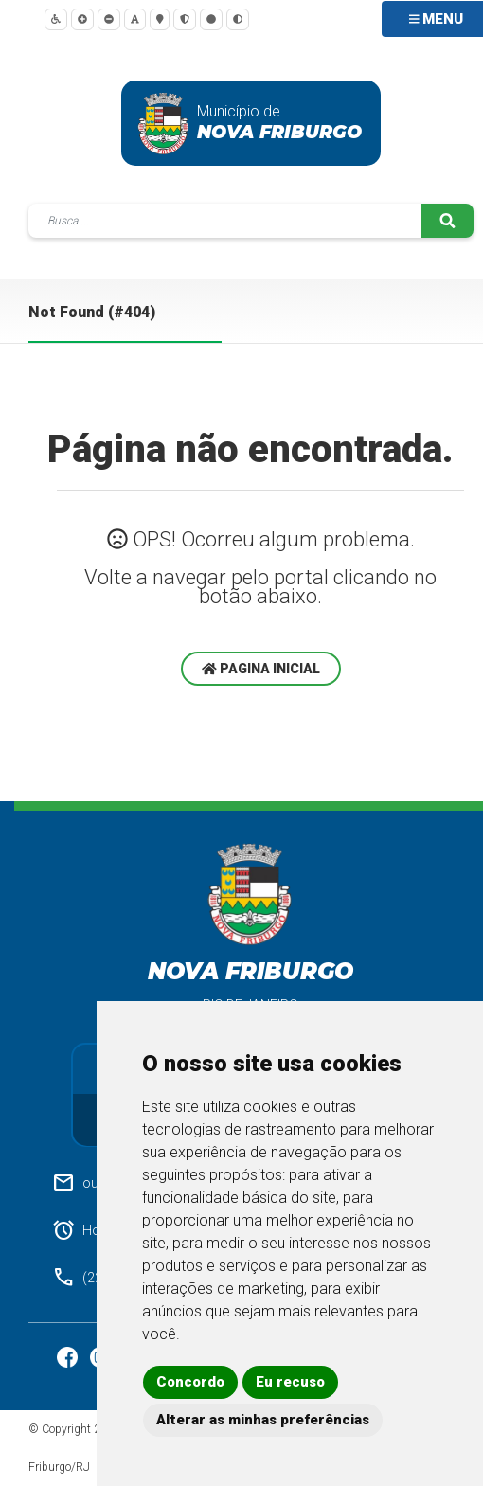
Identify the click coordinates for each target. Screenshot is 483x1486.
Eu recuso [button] (290, 1381)
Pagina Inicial (261, 668)
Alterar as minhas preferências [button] (262, 1419)
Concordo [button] (190, 1381)
